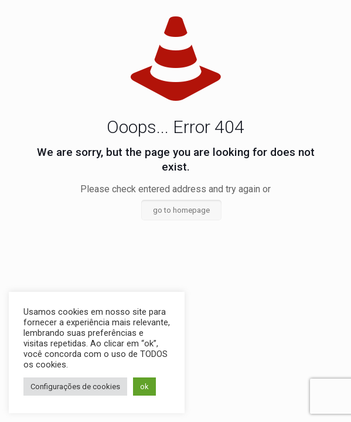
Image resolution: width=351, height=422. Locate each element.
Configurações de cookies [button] (75, 386)
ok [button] (144, 386)
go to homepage (181, 210)
